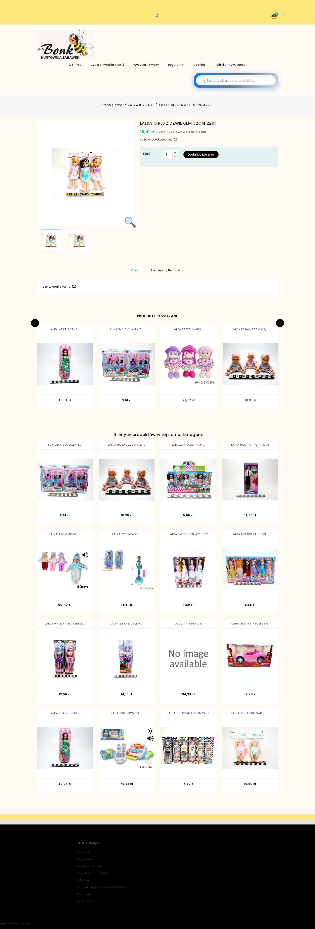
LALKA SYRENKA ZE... (126, 534)
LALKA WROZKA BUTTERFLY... (65, 623)
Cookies (199, 65)
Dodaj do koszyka (201, 155)
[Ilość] (168, 154)
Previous (35, 323)
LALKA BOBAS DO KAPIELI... (250, 713)
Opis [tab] (134, 270)
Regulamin (176, 65)
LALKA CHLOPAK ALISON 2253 (188, 713)
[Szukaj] (236, 80)
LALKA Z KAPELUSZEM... (126, 623)
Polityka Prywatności (230, 65)
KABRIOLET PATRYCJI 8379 (250, 623)
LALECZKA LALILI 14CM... (188, 445)
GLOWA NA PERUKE (188, 623)
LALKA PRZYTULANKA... (188, 329)
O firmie (75, 65)
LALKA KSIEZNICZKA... (65, 329)
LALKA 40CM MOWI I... (64, 534)
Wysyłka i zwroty (146, 65)
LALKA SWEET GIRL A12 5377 (188, 534)
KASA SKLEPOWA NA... (126, 713)
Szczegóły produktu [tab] (166, 270)
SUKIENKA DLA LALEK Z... (127, 329)
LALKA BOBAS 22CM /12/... (250, 329)
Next (280, 323)
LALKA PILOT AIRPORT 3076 (250, 445)
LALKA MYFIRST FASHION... (250, 534)
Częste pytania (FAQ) (107, 65)
